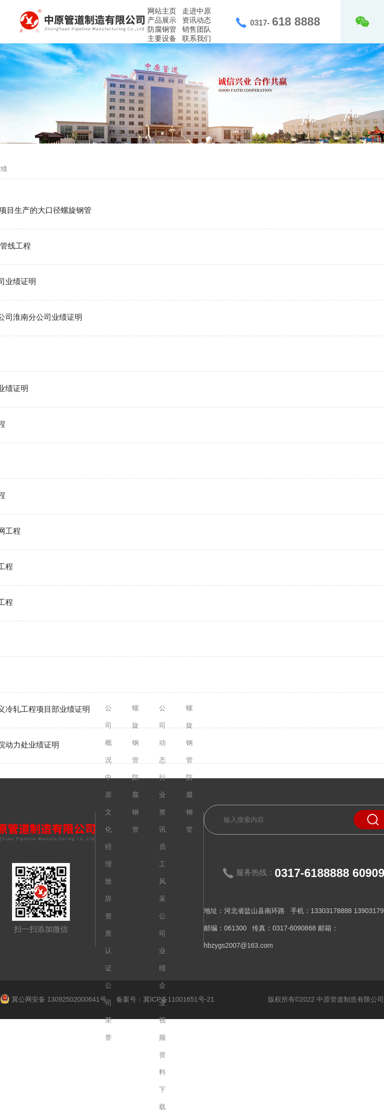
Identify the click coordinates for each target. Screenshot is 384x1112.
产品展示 (161, 20)
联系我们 (196, 38)
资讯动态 (196, 20)
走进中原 (196, 11)
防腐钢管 (161, 29)
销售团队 (196, 29)
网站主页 (161, 11)
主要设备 (161, 38)
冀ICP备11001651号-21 (178, 999)
